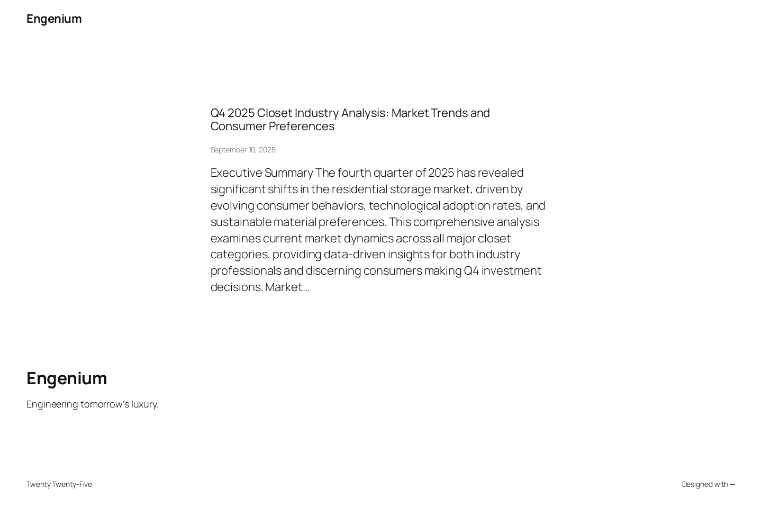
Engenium (53, 18)
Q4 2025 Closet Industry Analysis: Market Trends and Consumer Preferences (351, 119)
